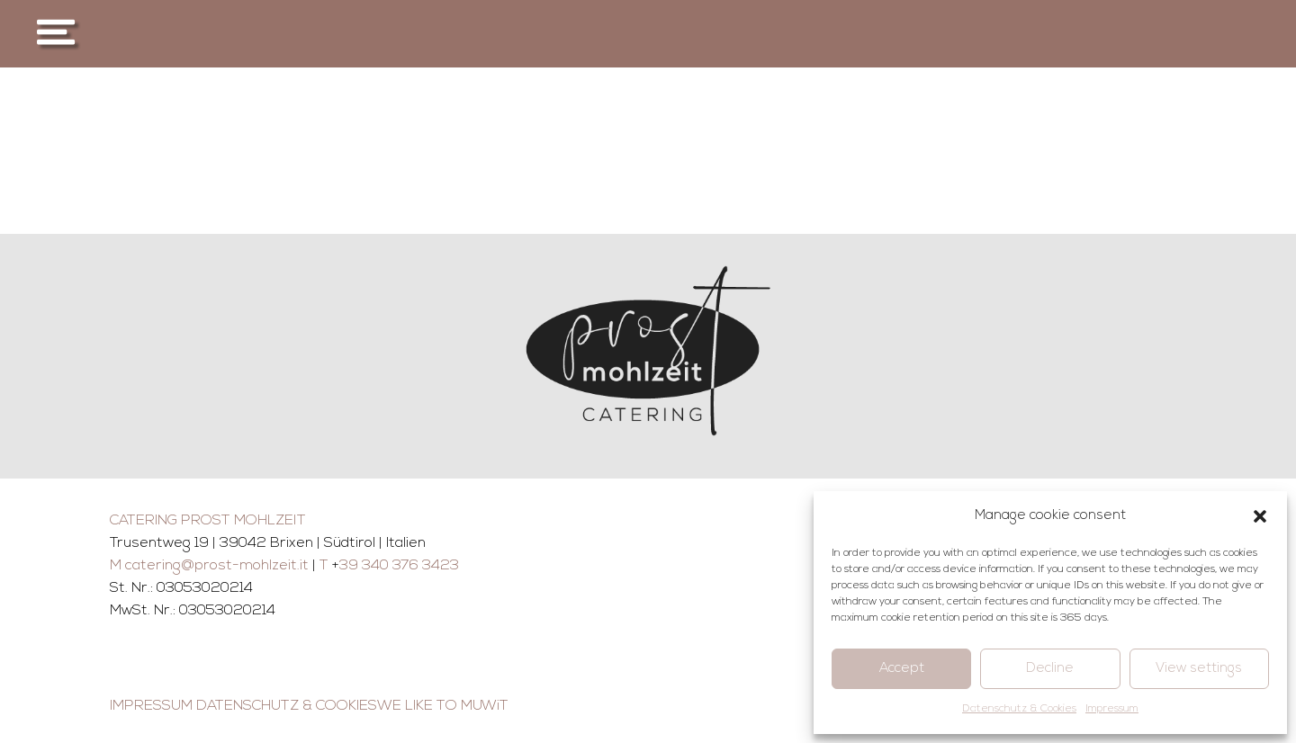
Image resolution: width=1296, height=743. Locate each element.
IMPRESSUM (151, 706)
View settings (1199, 669)
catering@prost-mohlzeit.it (217, 566)
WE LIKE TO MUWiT (442, 706)
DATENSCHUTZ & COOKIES (286, 706)
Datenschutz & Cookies (1019, 708)
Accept (901, 669)
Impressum (1111, 708)
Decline (1050, 669)
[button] (1260, 516)
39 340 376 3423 (399, 566)
